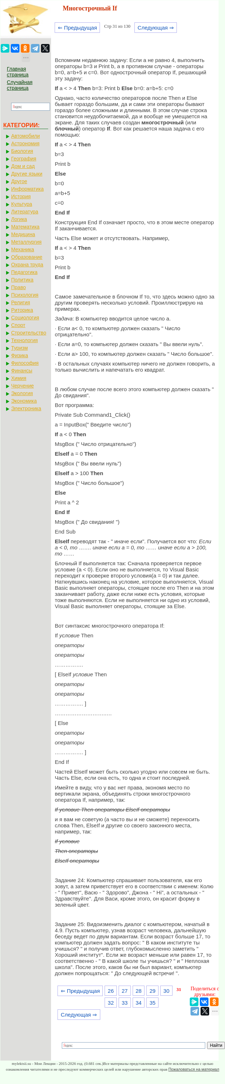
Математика (25, 227)
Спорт (18, 325)
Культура (21, 204)
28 (139, 991)
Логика (19, 219)
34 (139, 1003)
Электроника (26, 408)
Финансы (21, 370)
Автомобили (25, 136)
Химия (18, 378)
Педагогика (24, 272)
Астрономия (25, 143)
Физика (19, 355)
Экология (22, 393)
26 (111, 991)
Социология (25, 317)
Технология (24, 340)
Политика (22, 280)
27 (125, 991)
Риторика (22, 310)
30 (167, 991)
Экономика (24, 401)
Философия (24, 363)
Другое (19, 181)
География (23, 159)
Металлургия (26, 242)
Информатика (27, 189)
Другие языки (26, 174)
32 (111, 1003)
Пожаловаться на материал (193, 1069)
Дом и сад (23, 166)
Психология (24, 295)
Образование (26, 257)
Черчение (22, 386)
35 (153, 1003)
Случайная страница (19, 85)
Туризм (19, 348)
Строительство (28, 333)
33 (125, 1003)
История (21, 196)
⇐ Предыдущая (77, 28)
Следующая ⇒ (156, 28)
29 (153, 991)
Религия (20, 302)
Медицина (23, 234)
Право (18, 287)
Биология (22, 151)
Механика (22, 249)
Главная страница (17, 72)
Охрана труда (27, 264)
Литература (24, 211)
